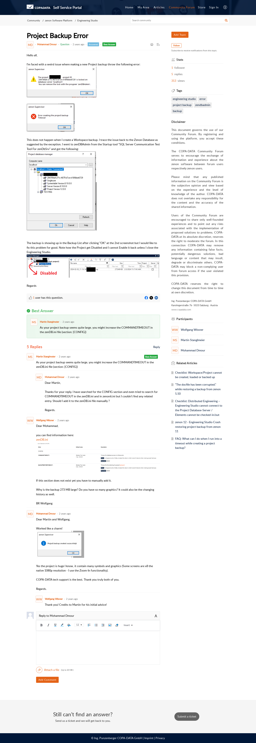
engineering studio (184, 99)
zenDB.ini (42, 439)
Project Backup (182, 105)
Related (186, 363)
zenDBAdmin (202, 105)
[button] (226, 20)
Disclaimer (178, 122)
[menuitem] (213, 7)
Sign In (214, 7)
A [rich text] (156, 615)
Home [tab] (129, 7)
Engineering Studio (87, 20)
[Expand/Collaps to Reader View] (158, 44)
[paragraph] (93, 170)
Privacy (160, 738)
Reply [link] (156, 347)
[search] (180, 20)
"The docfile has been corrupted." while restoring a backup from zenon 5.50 (198, 389)
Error (202, 99)
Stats (179, 60)
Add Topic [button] (180, 34)
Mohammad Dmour (47, 44)
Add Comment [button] (47, 679)
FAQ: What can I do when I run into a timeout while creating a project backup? (198, 443)
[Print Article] (151, 44)
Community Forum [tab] (182, 7)
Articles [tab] (159, 7)
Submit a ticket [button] (186, 716)
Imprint (148, 738)
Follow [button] (176, 45)
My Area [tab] (143, 7)
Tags (179, 91)
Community (33, 20)
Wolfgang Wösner (45, 420)
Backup (177, 111)
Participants (184, 319)
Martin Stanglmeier (49, 321)
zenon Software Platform (58, 20)
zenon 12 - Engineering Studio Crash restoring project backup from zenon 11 (198, 426)
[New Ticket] (186, 716)
